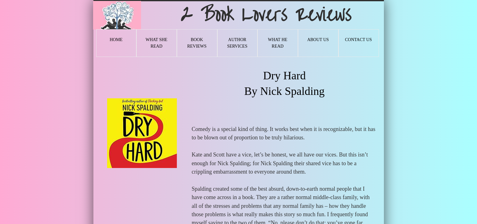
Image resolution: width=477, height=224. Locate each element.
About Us (318, 39)
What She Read (156, 43)
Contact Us (358, 39)
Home (116, 39)
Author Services (237, 43)
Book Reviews (196, 43)
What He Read (277, 43)
